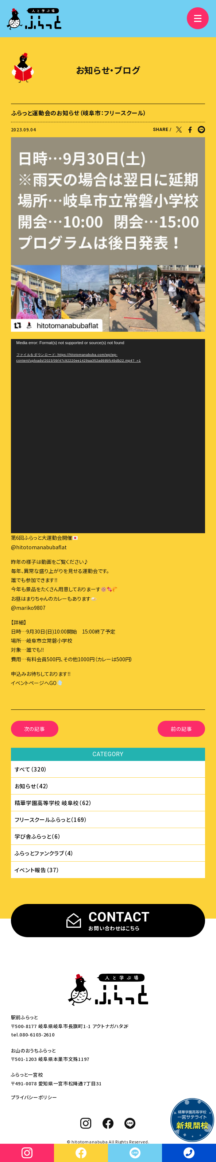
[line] (130, 1123)
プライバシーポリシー (34, 1097)
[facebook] (108, 1123)
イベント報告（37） (37, 870)
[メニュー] (198, 18)
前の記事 (181, 728)
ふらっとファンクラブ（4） (44, 853)
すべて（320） (31, 769)
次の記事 (34, 728)
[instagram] (86, 1123)
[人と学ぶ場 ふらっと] (34, 19)
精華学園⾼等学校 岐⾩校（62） (53, 803)
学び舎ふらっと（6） (38, 836)
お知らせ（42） (32, 786)
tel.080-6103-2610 (33, 1034)
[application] (108, 436)
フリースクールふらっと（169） (51, 819)
